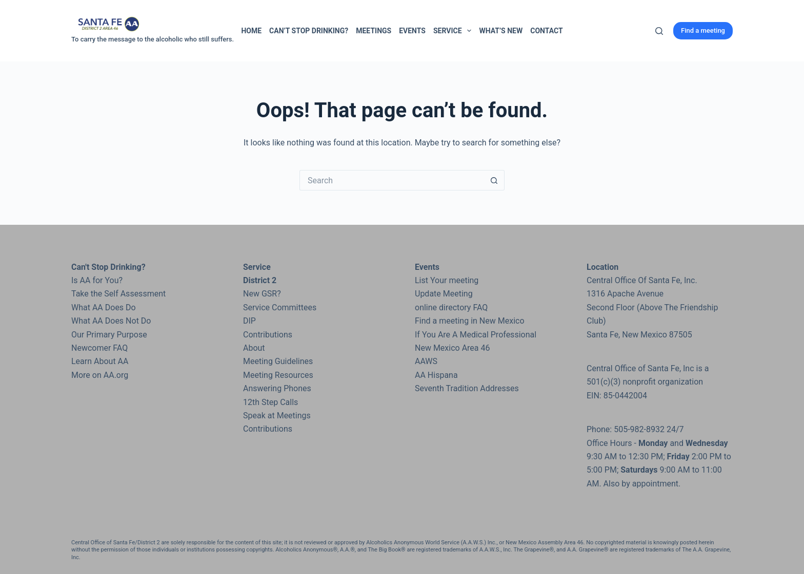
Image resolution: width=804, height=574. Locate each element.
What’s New (500, 31)
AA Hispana (436, 375)
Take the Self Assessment (118, 294)
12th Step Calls (270, 402)
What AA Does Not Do (111, 321)
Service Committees (279, 307)
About (254, 348)
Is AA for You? (97, 280)
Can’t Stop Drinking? (308, 31)
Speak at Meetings (277, 415)
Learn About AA (99, 361)
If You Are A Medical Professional (475, 334)
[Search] (659, 31)
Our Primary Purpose (109, 334)
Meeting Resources (278, 375)
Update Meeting (444, 294)
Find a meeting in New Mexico (470, 321)
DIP (249, 321)
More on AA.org (99, 375)
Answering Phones (277, 388)
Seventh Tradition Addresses (467, 388)
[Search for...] (391, 180)
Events (412, 31)
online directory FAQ (451, 307)
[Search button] (494, 180)
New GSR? (262, 294)
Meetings (373, 31)
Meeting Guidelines (278, 361)
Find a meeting (703, 30)
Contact (546, 31)
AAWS (426, 361)
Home (251, 31)
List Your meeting (446, 280)
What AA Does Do (103, 307)
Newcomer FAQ (99, 348)
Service (454, 31)
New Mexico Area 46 (452, 348)
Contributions (267, 334)
